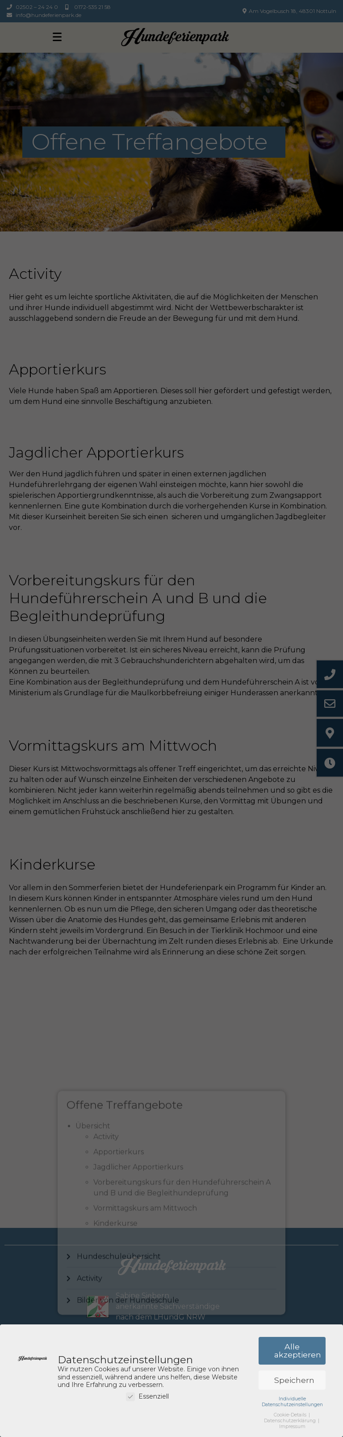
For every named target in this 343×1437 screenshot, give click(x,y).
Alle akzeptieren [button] (297, 1351)
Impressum (292, 1427)
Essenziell (147, 1397)
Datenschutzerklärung (290, 1421)
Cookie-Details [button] (291, 1416)
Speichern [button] (294, 1381)
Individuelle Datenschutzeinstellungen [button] (292, 1402)
